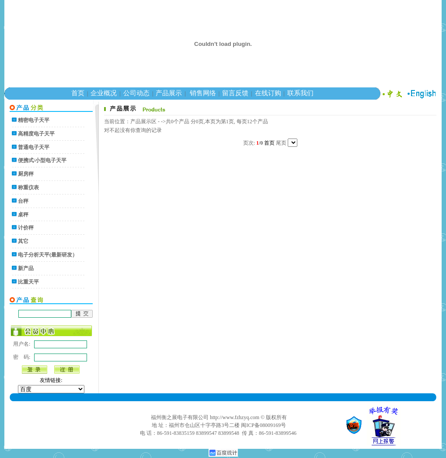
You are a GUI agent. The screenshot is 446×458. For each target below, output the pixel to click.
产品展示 (169, 93)
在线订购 (268, 93)
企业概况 (104, 93)
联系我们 (300, 93)
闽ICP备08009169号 (263, 425)
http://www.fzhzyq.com (234, 417)
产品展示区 (143, 121)
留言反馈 (235, 93)
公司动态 (136, 93)
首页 (77, 93)
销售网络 (203, 93)
